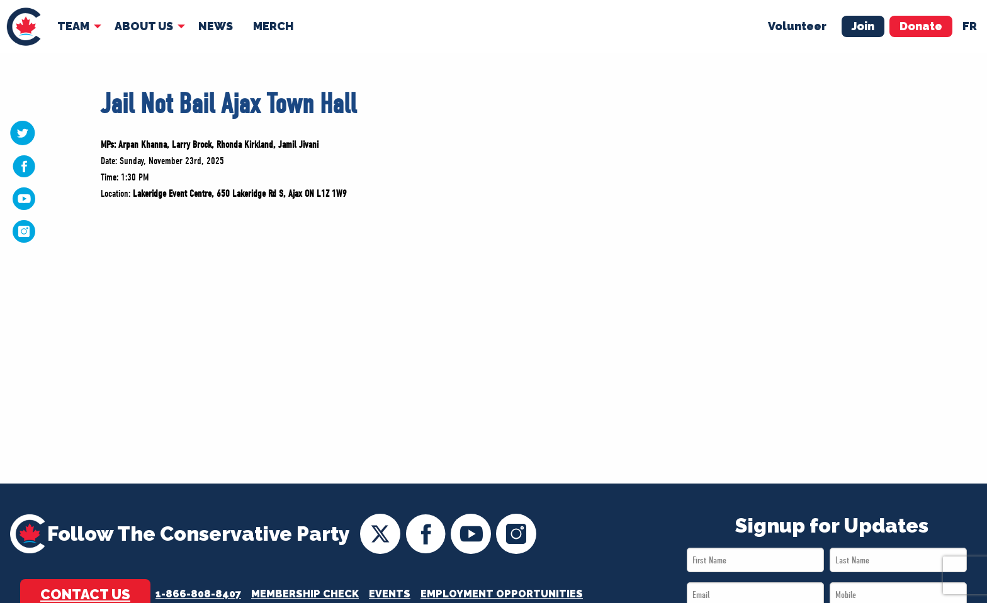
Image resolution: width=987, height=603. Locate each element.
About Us (144, 26)
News (215, 26)
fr (969, 26)
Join (863, 26)
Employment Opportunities (501, 594)
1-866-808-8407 (198, 594)
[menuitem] (23, 26)
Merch (273, 26)
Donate (921, 26)
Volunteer (797, 26)
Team (73, 26)
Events (389, 594)
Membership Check (305, 594)
